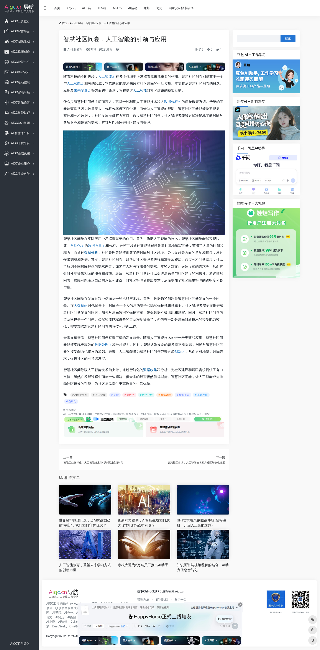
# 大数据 (129, 394)
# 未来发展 (201, 394)
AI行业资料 (76, 23)
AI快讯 (71, 8)
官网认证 (162, 599)
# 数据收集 (183, 394)
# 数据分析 (146, 394)
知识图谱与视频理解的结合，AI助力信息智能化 (203, 567)
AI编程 (62, 622)
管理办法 (143, 599)
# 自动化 (71, 401)
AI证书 (117, 8)
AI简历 (59, 617)
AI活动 (132, 8)
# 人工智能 (99, 394)
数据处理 (101, 345)
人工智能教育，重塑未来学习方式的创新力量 (85, 567)
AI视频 (56, 612)
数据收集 (95, 246)
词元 (159, 8)
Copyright (52, 636)
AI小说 (50, 622)
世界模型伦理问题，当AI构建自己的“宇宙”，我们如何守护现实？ (85, 522)
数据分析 (171, 102)
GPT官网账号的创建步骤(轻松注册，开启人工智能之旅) (201, 522)
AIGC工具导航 (188, 414)
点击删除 (204, 414)
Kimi (72, 626)
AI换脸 (71, 617)
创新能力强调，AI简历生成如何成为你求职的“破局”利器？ (144, 522)
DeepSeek (59, 626)
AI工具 (86, 8)
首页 (57, 8)
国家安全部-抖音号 (181, 8)
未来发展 (81, 90)
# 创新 (114, 394)
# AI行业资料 (79, 394)
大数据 (79, 306)
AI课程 (101, 8)
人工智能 (105, 76)
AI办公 (68, 612)
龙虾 (147, 8)
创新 (177, 352)
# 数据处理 (164, 394)
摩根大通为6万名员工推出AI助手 (143, 565)
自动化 (75, 246)
